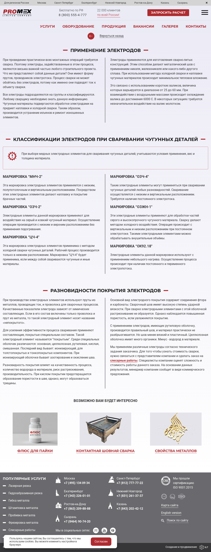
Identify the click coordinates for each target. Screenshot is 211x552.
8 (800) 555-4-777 (73, 15)
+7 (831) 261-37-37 (130, 496)
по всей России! (108, 15)
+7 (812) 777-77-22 (130, 483)
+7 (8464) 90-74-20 (77, 521)
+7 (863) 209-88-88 (77, 508)
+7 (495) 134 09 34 (77, 483)
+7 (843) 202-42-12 (130, 508)
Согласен (101, 541)
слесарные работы (123, 360)
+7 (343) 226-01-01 (77, 496)
